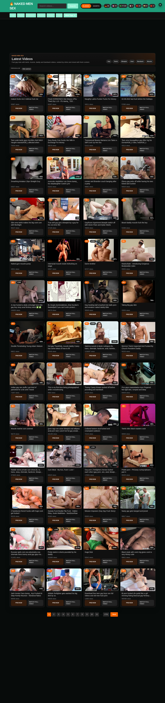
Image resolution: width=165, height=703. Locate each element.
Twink (21, 15)
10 (92, 614)
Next (114, 614)
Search (73, 6)
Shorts (96, 6)
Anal (59, 15)
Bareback (30, 15)
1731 (106, 614)
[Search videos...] (52, 6)
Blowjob (124, 61)
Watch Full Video (33, 108)
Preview (18, 108)
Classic (86, 6)
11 (97, 614)
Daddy (50, 15)
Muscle (41, 15)
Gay (12, 15)
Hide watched (27, 69)
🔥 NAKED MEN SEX (21, 6)
